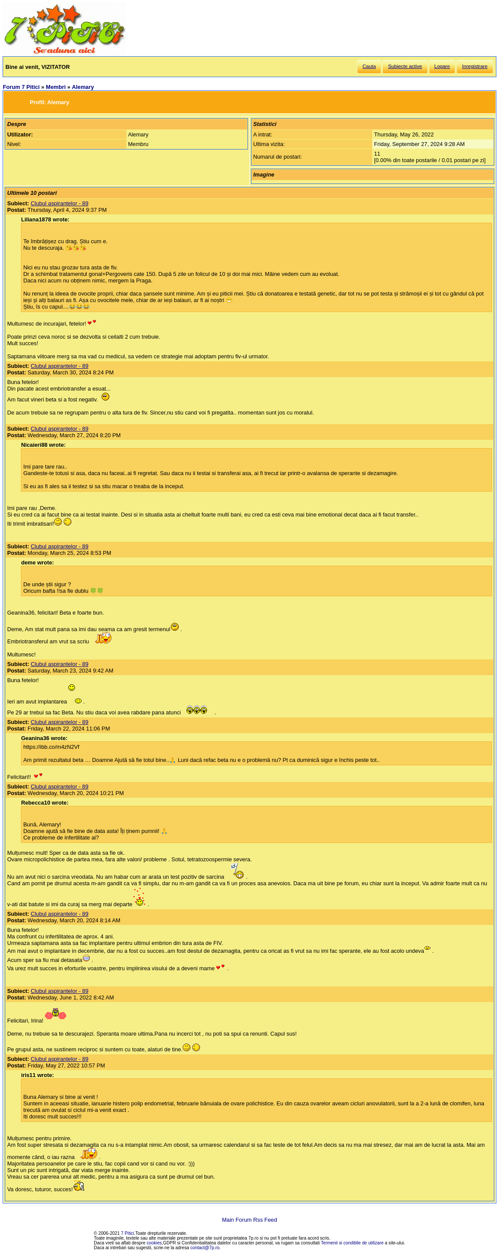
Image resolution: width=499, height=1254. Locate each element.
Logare (442, 66)
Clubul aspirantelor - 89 (59, 203)
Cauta (369, 66)
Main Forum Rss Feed (249, 1220)
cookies (154, 1242)
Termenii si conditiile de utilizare (352, 1242)
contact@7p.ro (205, 1247)
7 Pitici (127, 1233)
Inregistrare (474, 66)
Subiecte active (405, 66)
